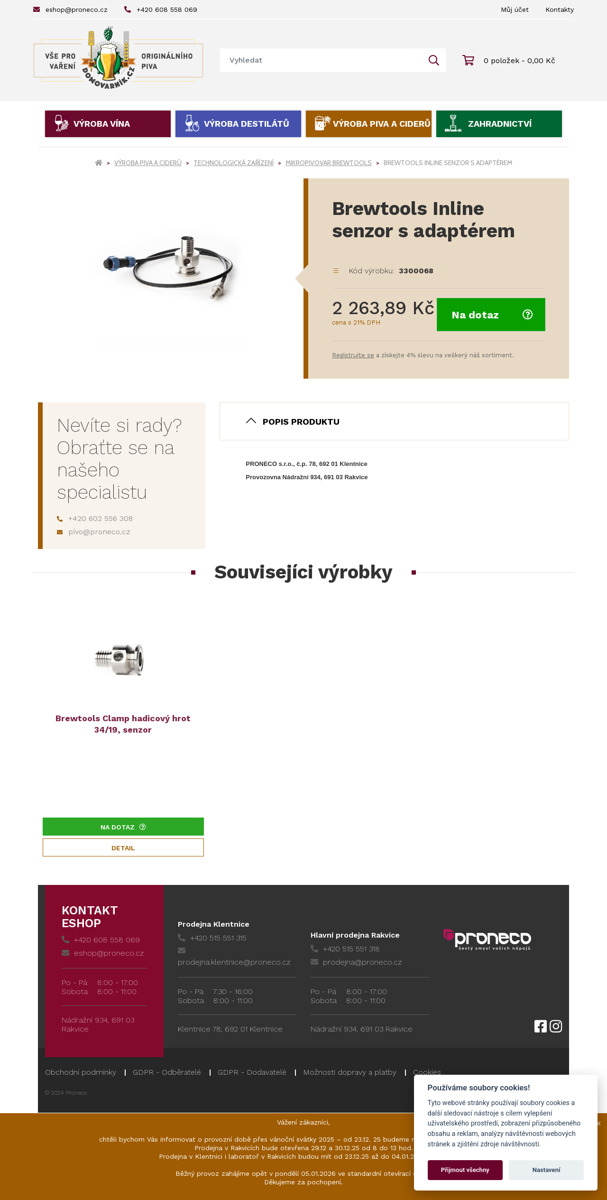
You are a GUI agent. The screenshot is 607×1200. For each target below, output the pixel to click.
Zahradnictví (500, 124)
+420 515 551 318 (345, 948)
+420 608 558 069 (160, 9)
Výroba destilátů (246, 124)
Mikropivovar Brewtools (328, 162)
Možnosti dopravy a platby (349, 1072)
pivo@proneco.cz (93, 531)
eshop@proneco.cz (70, 9)
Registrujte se (353, 355)
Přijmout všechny (465, 1169)
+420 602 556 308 (95, 518)
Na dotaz (492, 315)
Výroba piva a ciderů (382, 124)
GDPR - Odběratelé (167, 1072)
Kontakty (559, 9)
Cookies (427, 1072)
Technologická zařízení (233, 162)
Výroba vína (102, 124)
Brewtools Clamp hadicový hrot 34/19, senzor (123, 724)
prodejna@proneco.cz (356, 962)
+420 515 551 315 (212, 937)
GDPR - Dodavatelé (252, 1072)
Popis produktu (301, 422)
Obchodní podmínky (80, 1072)
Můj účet (515, 9)
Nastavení (547, 1169)
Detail (123, 848)
